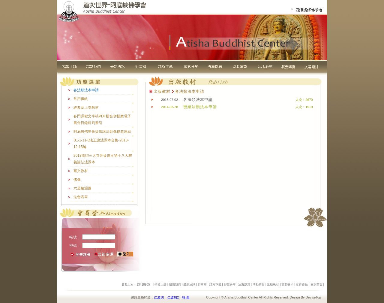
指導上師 (160, 284)
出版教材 (273, 284)
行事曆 (202, 284)
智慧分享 (230, 284)
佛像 (77, 179)
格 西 (186, 297)
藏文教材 (81, 171)
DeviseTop (313, 297)
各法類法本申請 (86, 90)
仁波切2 (173, 297)
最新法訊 (189, 284)
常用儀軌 (81, 99)
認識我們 (175, 284)
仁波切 (159, 297)
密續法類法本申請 (200, 107)
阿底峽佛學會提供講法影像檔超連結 (102, 131)
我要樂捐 (287, 284)
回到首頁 (316, 284)
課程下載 (215, 284)
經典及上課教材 (86, 107)
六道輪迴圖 (83, 188)
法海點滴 (244, 284)
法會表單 (81, 197)
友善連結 (302, 284)
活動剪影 (259, 284)
